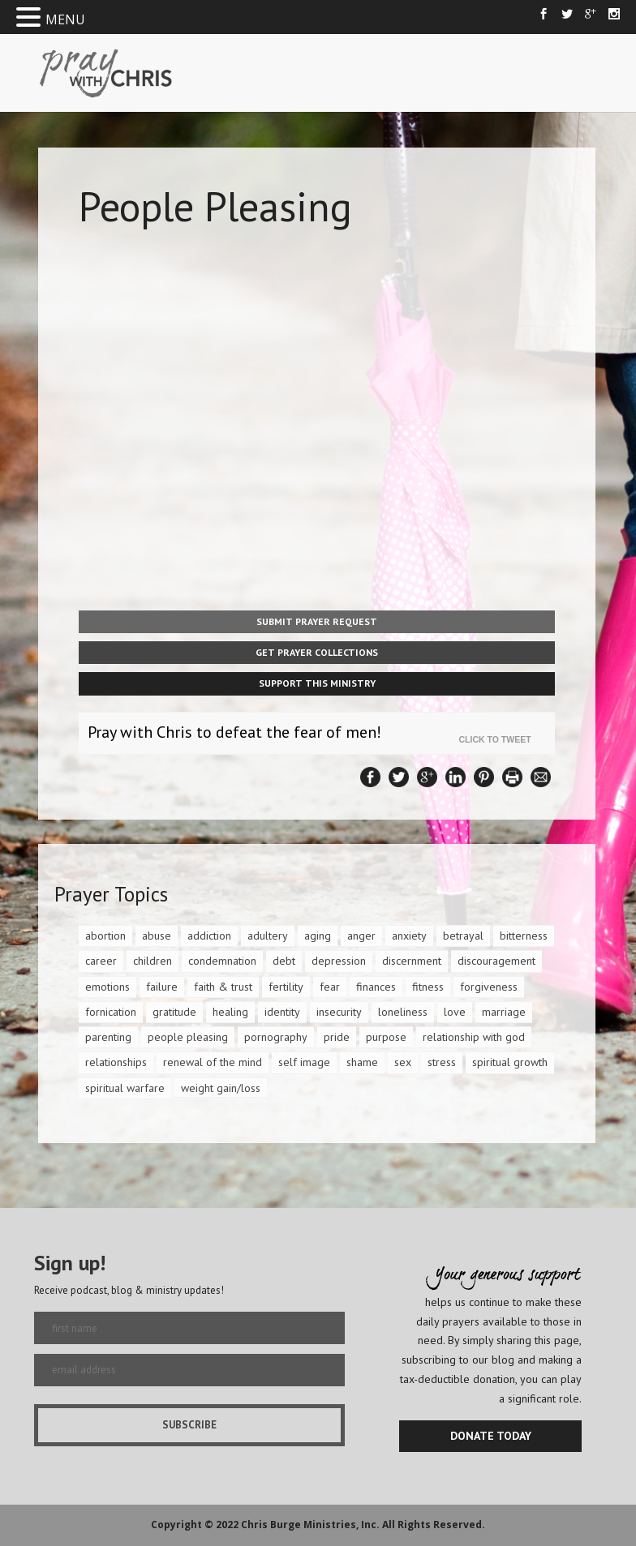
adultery (267, 935)
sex (402, 1062)
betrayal (463, 935)
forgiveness (489, 986)
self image (304, 1062)
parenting (108, 1037)
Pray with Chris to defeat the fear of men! (234, 732)
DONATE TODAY (490, 1435)
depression (339, 960)
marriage (504, 1011)
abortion (105, 935)
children (152, 960)
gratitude (174, 1011)
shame (362, 1062)
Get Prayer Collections (317, 652)
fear (330, 986)
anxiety (409, 935)
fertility (286, 986)
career (101, 960)
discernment (411, 960)
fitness (428, 986)
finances (376, 986)
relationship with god (474, 1037)
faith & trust (223, 986)
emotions (107, 986)
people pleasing (188, 1037)
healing (230, 1011)
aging (317, 935)
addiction (209, 935)
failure (162, 986)
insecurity (339, 1011)
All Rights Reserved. (433, 1524)
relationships (116, 1062)
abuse (156, 935)
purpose (386, 1037)
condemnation (222, 960)
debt (284, 960)
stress (442, 1062)
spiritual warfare (125, 1088)
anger (361, 935)
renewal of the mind (212, 1062)
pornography (275, 1037)
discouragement (496, 960)
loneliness (403, 1011)
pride (337, 1037)
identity (282, 1011)
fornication (110, 1011)
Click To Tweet (498, 739)
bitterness (524, 935)
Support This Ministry (317, 683)
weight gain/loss (220, 1088)
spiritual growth (510, 1062)
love (455, 1011)
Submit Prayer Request (316, 621)
